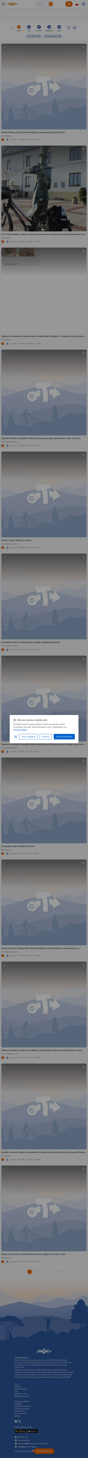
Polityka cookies (20, 730)
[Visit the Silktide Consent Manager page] (15, 736)
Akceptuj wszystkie (64, 737)
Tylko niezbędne (28, 737)
